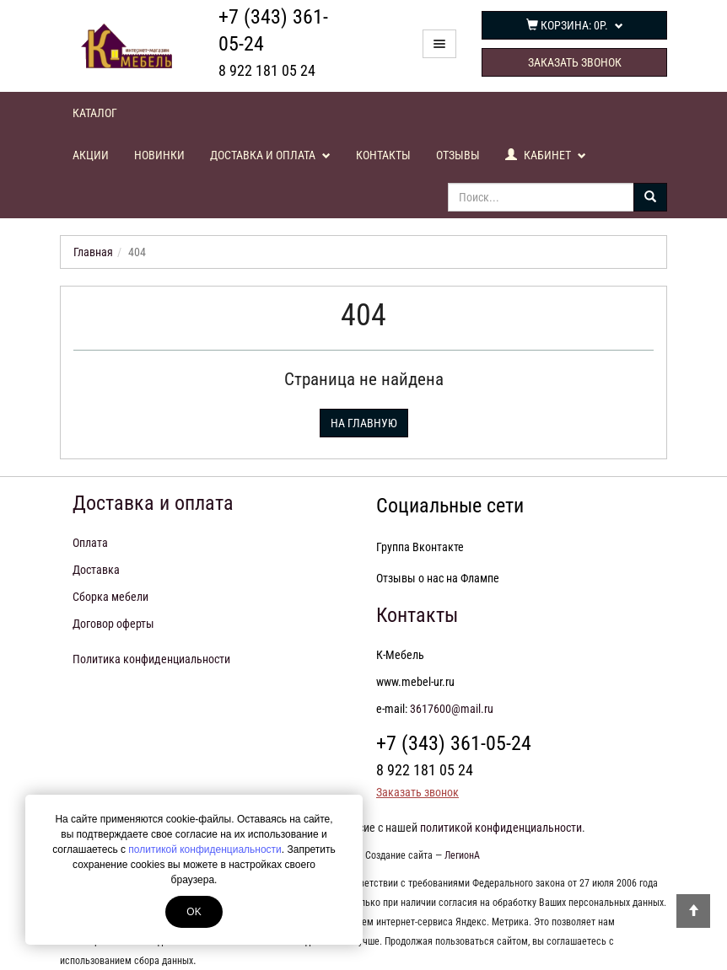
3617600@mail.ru (451, 708)
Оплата (90, 542)
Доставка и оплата (270, 155)
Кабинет (545, 155)
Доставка (96, 569)
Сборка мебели (110, 596)
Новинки (159, 155)
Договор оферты (113, 623)
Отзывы (458, 155)
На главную (364, 423)
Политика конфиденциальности (151, 659)
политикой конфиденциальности (204, 849)
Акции (91, 155)
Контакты (383, 155)
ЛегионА (462, 855)
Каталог (95, 113)
